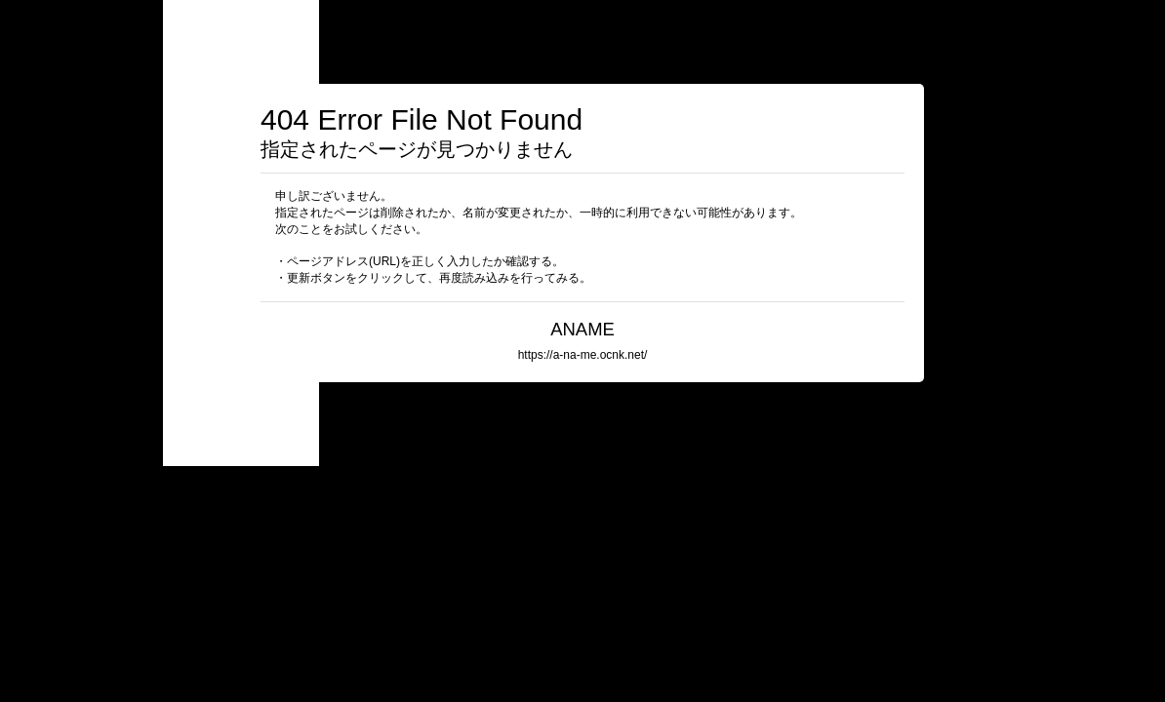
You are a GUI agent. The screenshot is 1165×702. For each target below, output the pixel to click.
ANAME (591, 329)
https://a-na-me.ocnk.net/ (583, 355)
